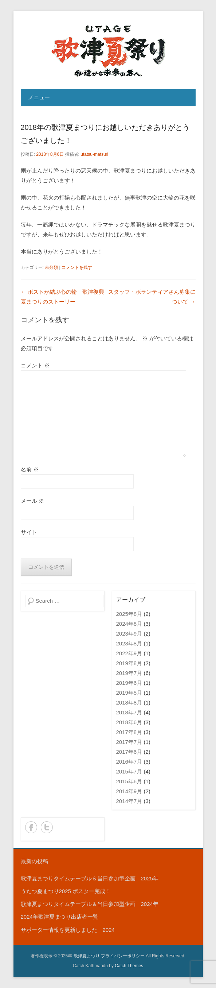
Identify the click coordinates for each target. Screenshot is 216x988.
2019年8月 (129, 663)
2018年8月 (129, 702)
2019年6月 (129, 683)
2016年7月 (129, 762)
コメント (35, 365)
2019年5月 (129, 693)
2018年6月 (129, 722)
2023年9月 (129, 633)
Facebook (31, 827)
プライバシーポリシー (123, 955)
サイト (29, 532)
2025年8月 (129, 614)
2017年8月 (129, 732)
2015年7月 (129, 771)
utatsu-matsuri (94, 154)
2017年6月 (129, 752)
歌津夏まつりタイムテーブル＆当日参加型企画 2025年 (89, 878)
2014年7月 (129, 801)
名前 (30, 469)
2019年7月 (129, 673)
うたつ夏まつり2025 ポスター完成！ (66, 891)
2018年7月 (129, 712)
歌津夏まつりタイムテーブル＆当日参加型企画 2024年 (89, 904)
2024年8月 (129, 624)
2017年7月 (129, 742)
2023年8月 (129, 643)
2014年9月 (129, 791)
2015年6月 (129, 781)
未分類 (51, 267)
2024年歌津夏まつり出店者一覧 (59, 917)
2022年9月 (129, 653)
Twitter (47, 827)
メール (32, 501)
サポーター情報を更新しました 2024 (68, 930)
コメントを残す (77, 267)
